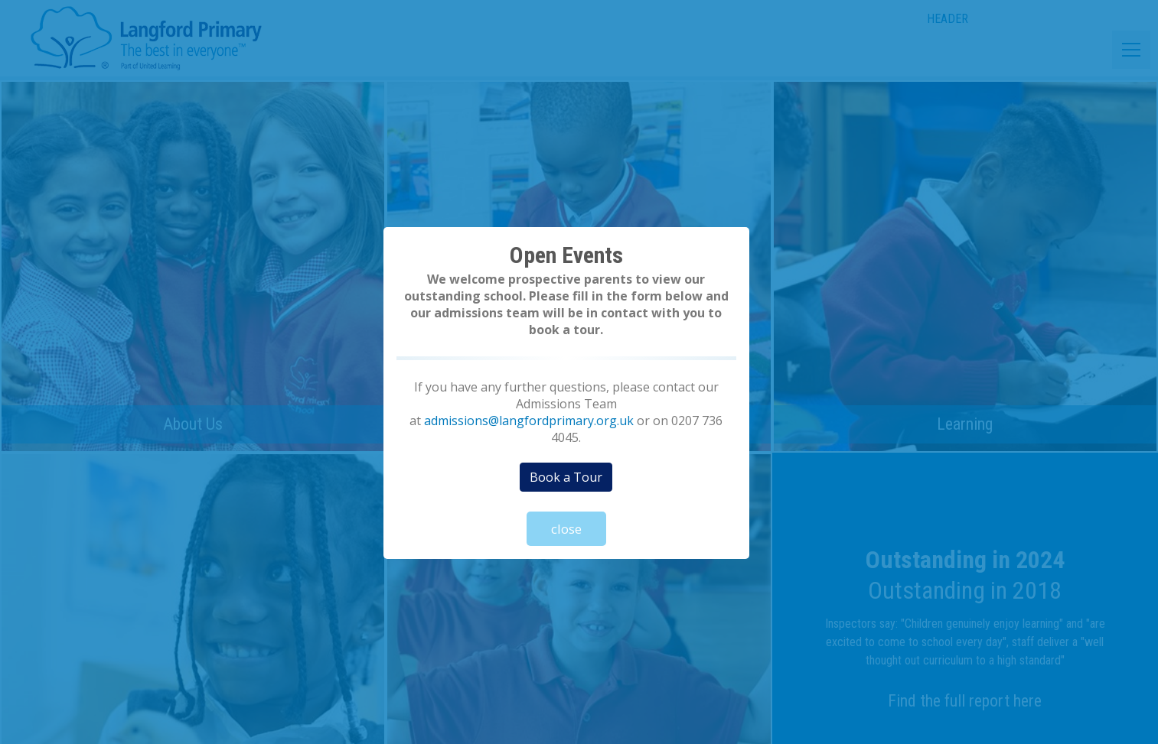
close (566, 529)
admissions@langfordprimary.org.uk (529, 420)
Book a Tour (566, 477)
